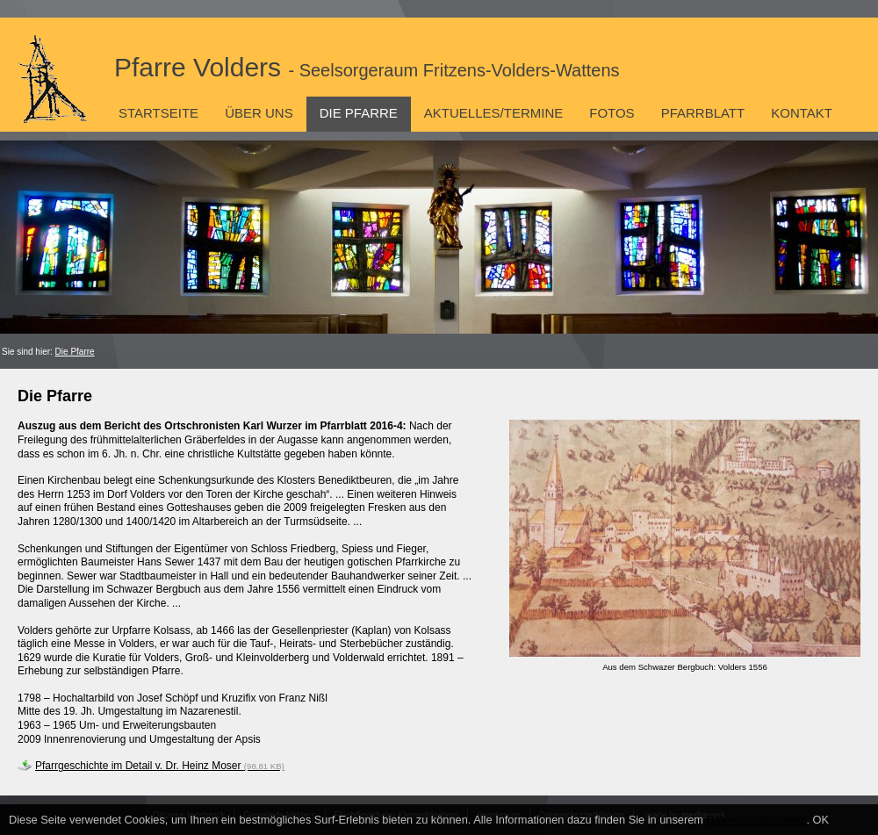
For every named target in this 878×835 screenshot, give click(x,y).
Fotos (611, 112)
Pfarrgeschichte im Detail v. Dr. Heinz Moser (159, 765)
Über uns (259, 112)
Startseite (158, 112)
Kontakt (801, 112)
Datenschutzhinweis (757, 819)
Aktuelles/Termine (493, 112)
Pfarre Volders (367, 67)
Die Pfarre (359, 112)
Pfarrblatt (703, 112)
